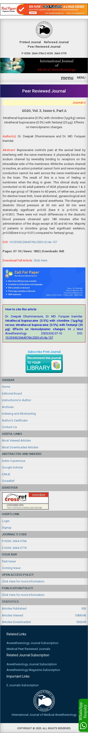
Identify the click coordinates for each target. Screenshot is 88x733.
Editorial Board (12, 393)
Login (6, 521)
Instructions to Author (16, 400)
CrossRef (8, 481)
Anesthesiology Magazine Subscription (33, 670)
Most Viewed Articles (16, 440)
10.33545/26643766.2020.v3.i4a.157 (33, 242)
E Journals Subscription (23, 685)
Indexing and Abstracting (19, 413)
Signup (6, 527)
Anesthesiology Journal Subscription (32, 664)
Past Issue (9, 561)
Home (6, 386)
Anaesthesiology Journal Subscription (32, 643)
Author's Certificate (14, 420)
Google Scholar (12, 467)
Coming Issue (11, 568)
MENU (73, 77)
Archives (8, 407)
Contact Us (9, 427)
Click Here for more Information (23, 581)
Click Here (40, 260)
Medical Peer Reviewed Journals (28, 649)
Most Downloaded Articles (20, 447)
